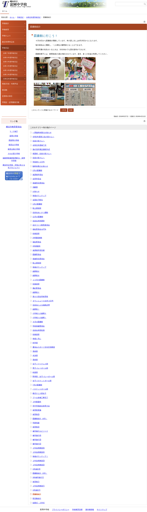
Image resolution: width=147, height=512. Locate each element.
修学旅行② (37, 444)
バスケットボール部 (40, 389)
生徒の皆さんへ (39, 141)
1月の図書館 (37, 204)
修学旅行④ (37, 435)
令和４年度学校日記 (10, 66)
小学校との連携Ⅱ (39, 313)
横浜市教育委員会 (14, 127)
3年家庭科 (36, 246)
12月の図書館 (38, 217)
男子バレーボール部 (40, 368)
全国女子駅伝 (38, 200)
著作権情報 (89, 510)
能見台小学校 (14, 145)
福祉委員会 (37, 242)
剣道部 (35, 372)
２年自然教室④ (39, 452)
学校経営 (5, 30)
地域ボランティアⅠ (40, 456)
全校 (70, 110)
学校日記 (20, 17)
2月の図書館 (37, 170)
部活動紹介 (37, 498)
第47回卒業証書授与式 (41, 149)
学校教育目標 (77, 510)
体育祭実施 (37, 410)
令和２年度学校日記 (10, 74)
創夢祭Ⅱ (36, 292)
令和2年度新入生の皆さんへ (43, 137)
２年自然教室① (39, 486)
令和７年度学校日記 (10, 53)
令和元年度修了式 (39, 145)
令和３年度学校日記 (10, 70)
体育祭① (36, 482)
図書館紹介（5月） (40, 473)
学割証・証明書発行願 (10, 102)
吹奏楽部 (36, 234)
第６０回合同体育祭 (40, 297)
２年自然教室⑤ (39, 448)
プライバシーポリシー (60, 510)
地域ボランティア (39, 196)
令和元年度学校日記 (33, 17)
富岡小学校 (14, 136)
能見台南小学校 (14, 149)
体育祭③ (36, 414)
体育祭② (36, 427)
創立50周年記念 (8, 42)
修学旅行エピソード (40, 431)
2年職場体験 (37, 238)
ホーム (4, 11)
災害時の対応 (7, 96)
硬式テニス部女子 (39, 393)
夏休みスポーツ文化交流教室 (44, 347)
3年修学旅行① (38, 477)
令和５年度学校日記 (10, 62)
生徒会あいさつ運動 (40, 212)
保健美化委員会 (39, 183)
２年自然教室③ (39, 461)
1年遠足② (36, 469)
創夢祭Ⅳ (36, 271)
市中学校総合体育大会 (41, 406)
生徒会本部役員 (39, 330)
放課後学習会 (38, 175)
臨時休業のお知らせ (40, 166)
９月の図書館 (38, 322)
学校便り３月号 (39, 162)
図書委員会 (37, 254)
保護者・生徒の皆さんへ (42, 154)
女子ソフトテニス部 (40, 364)
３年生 (63, 110)
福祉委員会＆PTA (39, 229)
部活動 (4, 90)
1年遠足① (36, 490)
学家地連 (36, 423)
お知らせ (36, 191)
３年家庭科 (37, 402)
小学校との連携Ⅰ (39, 318)
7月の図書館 (37, 385)
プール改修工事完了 (40, 398)
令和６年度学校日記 (10, 57)
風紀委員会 (37, 288)
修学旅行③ (37, 440)
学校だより (6, 36)
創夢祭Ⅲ (36, 275)
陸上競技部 (37, 208)
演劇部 (35, 187)
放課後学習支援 (39, 250)
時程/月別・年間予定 (10, 84)
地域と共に (37, 339)
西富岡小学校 (14, 140)
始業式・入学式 (39, 503)
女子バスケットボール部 (42, 381)
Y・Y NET (14, 131)
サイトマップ (102, 510)
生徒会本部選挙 (39, 221)
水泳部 (35, 355)
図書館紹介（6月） (40, 419)
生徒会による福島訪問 (41, 305)
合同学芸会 (37, 179)
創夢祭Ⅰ (36, 309)
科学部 (35, 343)
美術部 (35, 351)
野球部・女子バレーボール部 (44, 377)
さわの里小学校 (14, 154)
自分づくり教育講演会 (41, 225)
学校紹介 (5, 23)
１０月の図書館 (39, 280)
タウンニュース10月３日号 (43, 301)
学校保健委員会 (39, 326)
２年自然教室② (39, 465)
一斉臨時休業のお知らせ (42, 133)
